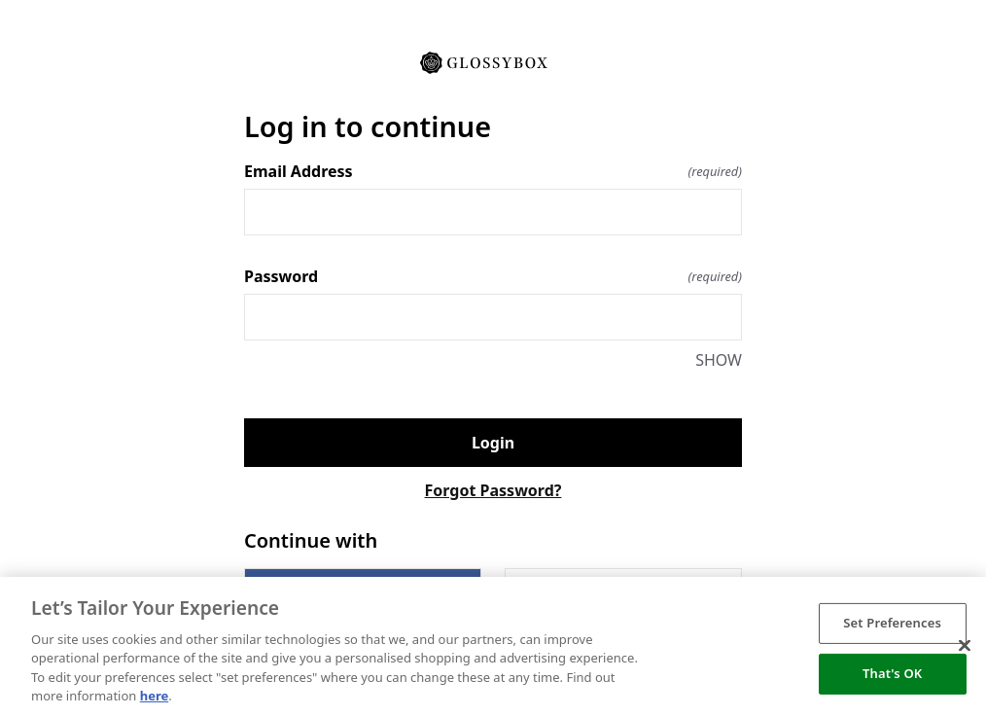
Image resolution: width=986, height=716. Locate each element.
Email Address (493, 171)
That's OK (892, 673)
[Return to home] (493, 61)
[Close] (964, 646)
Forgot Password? (493, 490)
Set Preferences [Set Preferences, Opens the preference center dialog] (892, 622)
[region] (493, 646)
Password (493, 276)
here (154, 695)
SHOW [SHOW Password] (718, 360)
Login (493, 442)
